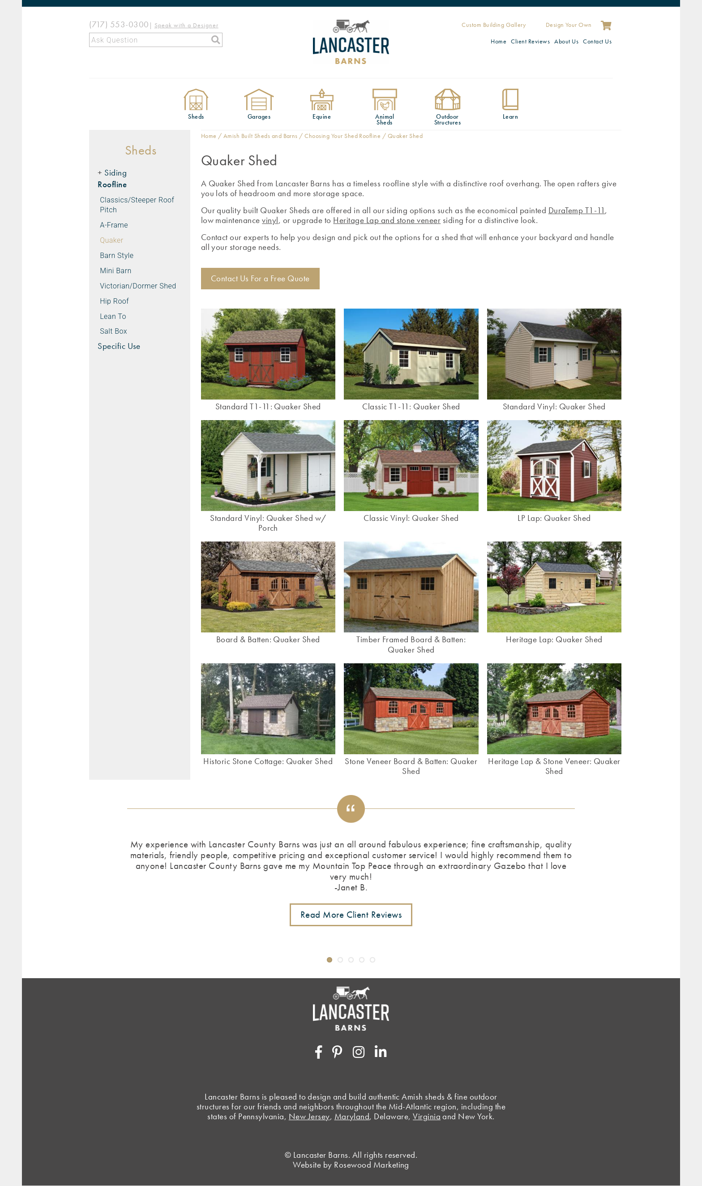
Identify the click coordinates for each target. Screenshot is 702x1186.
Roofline (112, 184)
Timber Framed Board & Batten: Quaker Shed (411, 644)
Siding (115, 172)
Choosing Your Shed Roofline (342, 136)
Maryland (352, 1116)
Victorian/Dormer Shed (138, 286)
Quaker (111, 240)
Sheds (196, 116)
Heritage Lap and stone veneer (387, 220)
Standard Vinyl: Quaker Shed (554, 406)
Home (498, 41)
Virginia (427, 1116)
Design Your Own (569, 25)
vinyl (270, 220)
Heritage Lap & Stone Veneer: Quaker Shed (554, 766)
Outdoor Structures (447, 119)
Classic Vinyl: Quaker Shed (411, 517)
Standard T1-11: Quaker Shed (268, 406)
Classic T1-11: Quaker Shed (411, 406)
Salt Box (113, 331)
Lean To (113, 316)
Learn (510, 116)
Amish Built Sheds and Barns (260, 136)
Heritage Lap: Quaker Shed (554, 639)
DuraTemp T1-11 (576, 210)
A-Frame (114, 225)
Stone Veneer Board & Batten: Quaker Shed (411, 766)
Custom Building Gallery (494, 25)
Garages (259, 116)
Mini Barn (116, 270)
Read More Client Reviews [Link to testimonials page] (351, 914)
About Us (566, 41)
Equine (321, 116)
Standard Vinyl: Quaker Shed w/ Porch (268, 522)
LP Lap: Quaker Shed (554, 517)
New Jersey (309, 1116)
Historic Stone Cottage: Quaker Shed (268, 761)
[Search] (156, 40)
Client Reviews (530, 41)
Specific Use (119, 346)
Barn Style (116, 255)
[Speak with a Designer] (186, 24)
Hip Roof (114, 301)
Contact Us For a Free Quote (260, 278)
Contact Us (597, 41)
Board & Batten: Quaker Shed (268, 639)
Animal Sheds (384, 119)
